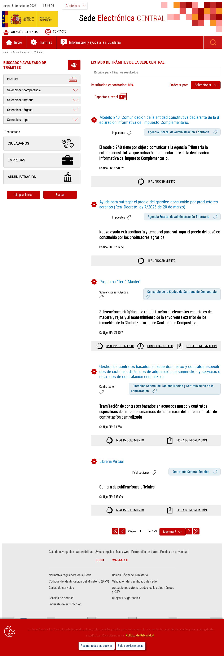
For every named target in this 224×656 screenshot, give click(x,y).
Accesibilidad (85, 552)
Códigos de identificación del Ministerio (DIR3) (79, 582)
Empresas (42, 160)
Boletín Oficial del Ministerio (130, 575)
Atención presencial (21, 32)
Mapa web (123, 552)
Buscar (60, 195)
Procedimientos (21, 52)
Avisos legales (105, 552)
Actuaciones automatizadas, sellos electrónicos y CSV (143, 590)
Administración (42, 177)
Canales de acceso (61, 598)
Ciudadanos (42, 143)
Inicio (6, 52)
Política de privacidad (175, 552)
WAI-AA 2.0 (120, 560)
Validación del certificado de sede (134, 582)
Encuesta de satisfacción (65, 605)
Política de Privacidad (140, 635)
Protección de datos (145, 552)
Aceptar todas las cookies (97, 646)
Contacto (56, 32)
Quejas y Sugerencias (126, 598)
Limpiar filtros (24, 195)
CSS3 (100, 560)
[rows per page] (172, 532)
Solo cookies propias (130, 646)
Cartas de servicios (61, 588)
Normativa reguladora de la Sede (70, 575)
